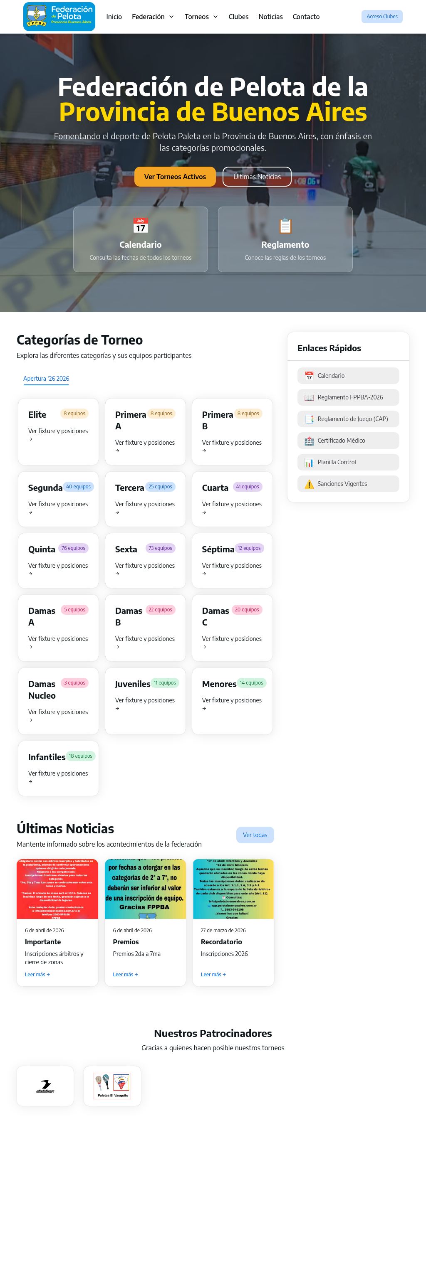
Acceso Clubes (382, 16)
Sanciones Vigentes (335, 484)
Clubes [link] (239, 16)
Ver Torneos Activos (175, 176)
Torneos (202, 16)
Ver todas (255, 834)
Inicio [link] (114, 16)
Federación (153, 16)
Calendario (324, 376)
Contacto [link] (306, 16)
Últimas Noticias (257, 176)
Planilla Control (330, 462)
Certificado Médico (334, 440)
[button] (58, 432)
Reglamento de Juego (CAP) (346, 419)
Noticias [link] (271, 16)
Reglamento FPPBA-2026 (343, 397)
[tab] (46, 378)
